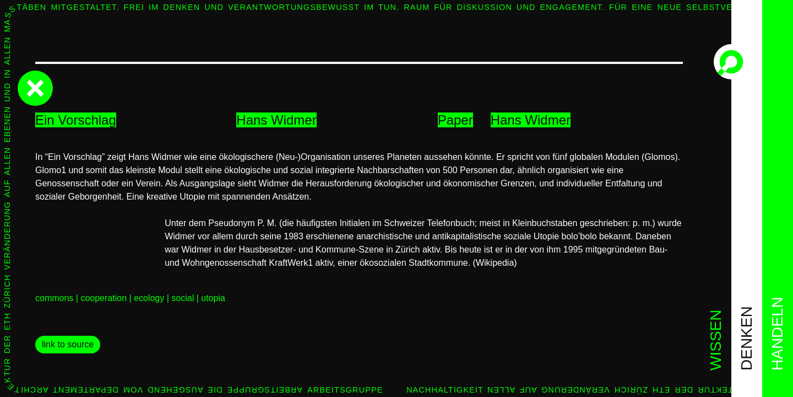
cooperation (103, 298)
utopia (213, 298)
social (182, 298)
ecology (149, 298)
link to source (68, 344)
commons (54, 298)
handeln (777, 334)
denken (746, 338)
